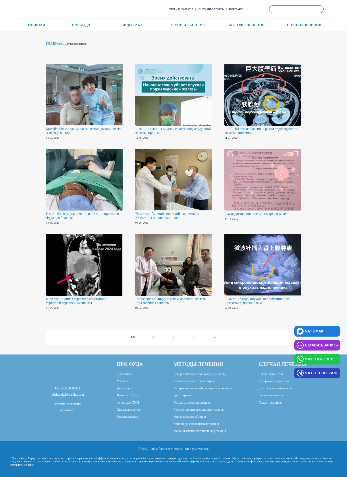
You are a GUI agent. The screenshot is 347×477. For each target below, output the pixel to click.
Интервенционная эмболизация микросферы (203, 388)
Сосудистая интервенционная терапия (199, 409)
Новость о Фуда (127, 395)
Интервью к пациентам (273, 381)
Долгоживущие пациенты (275, 388)
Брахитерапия (183, 395)
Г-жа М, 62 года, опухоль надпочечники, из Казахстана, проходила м (256, 301)
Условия (122, 381)
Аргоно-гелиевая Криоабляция (194, 381)
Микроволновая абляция (190, 416)
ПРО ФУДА (81, 25)
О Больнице (125, 374)
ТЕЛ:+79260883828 (181, 9)
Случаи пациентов (270, 374)
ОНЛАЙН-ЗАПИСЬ (211, 9)
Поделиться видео (270, 402)
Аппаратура (124, 388)
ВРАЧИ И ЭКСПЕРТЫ (189, 25)
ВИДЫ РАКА (132, 25)
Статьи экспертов (128, 409)
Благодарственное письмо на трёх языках (255, 214)
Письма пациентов (270, 395)
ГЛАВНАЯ (36, 25)
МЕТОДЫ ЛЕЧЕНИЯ (246, 25)
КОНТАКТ (236, 9)
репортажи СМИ (128, 402)
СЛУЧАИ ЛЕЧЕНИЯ (304, 25)
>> (214, 337)
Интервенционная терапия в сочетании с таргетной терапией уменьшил (76, 301)
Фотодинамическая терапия (192, 402)
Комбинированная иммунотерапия (196, 423)
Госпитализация (127, 416)
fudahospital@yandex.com (67, 394)
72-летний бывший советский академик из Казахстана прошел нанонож (167, 216)
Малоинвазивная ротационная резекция (200, 431)
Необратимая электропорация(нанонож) (200, 374)
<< (153, 337)
